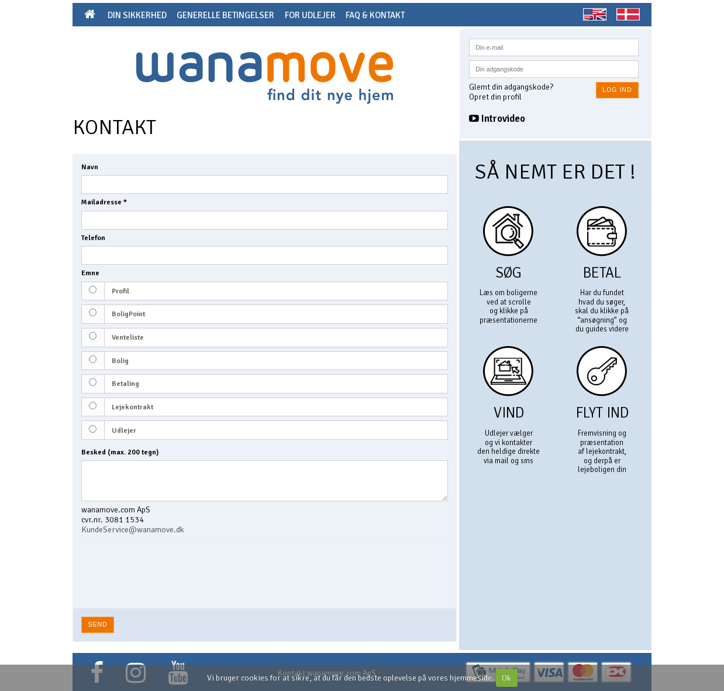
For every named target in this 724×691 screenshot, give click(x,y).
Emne (90, 273)
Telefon (93, 238)
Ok (506, 678)
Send (98, 624)
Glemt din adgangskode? (511, 87)
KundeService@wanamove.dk (132, 530)
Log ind (617, 89)
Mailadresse (104, 202)
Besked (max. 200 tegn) (119, 452)
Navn (89, 167)
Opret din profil (495, 97)
